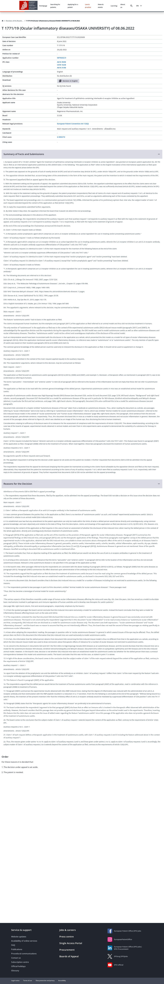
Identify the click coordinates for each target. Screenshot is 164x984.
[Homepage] (3, 21)
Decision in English (68, 81)
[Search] (131, 6)
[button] (82, 154)
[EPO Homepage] (28, 6)
